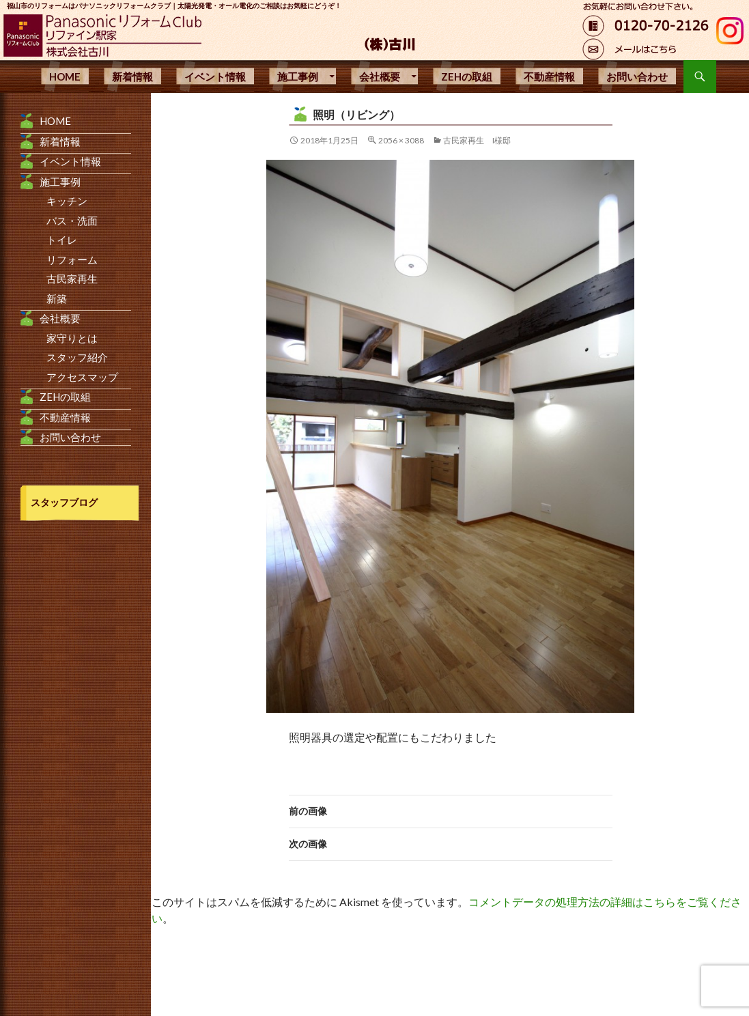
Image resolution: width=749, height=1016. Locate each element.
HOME (65, 76)
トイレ (61, 240)
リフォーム (72, 259)
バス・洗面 (72, 220)
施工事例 (297, 76)
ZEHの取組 (466, 76)
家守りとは (72, 338)
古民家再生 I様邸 (477, 140)
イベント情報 (215, 76)
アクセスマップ (82, 377)
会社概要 (379, 76)
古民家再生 (72, 278)
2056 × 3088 (401, 140)
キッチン (66, 201)
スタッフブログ (64, 502)
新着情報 (132, 76)
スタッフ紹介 (77, 357)
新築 (56, 298)
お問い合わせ (637, 76)
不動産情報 (549, 76)
